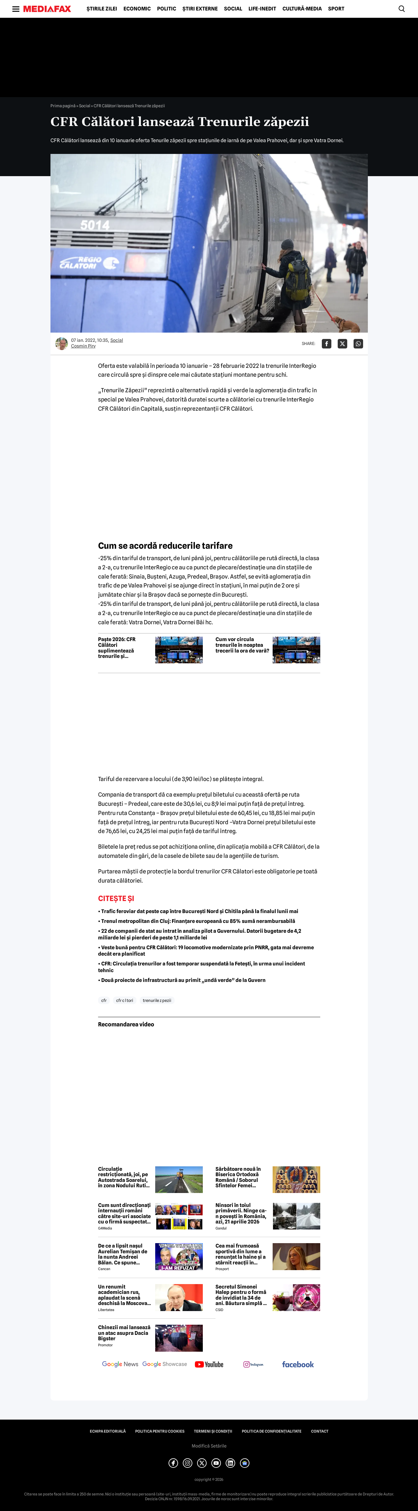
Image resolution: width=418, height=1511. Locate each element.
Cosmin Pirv (83, 345)
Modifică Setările (209, 1445)
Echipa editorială (108, 1431)
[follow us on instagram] (253, 1365)
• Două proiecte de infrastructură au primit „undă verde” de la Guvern (182, 980)
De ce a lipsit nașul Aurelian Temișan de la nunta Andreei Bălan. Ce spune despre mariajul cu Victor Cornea (122, 1254)
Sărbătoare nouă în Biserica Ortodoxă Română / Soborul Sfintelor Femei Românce (238, 1177)
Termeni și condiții (213, 1431)
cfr (104, 1000)
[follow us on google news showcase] (165, 1365)
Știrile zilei (102, 8)
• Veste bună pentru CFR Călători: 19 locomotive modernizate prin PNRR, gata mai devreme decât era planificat (206, 950)
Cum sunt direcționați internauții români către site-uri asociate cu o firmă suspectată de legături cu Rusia (124, 1214)
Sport (336, 8)
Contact (319, 1431)
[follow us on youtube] (209, 1365)
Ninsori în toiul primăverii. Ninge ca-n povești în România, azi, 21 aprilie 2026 (241, 1214)
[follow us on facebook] (298, 1365)
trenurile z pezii (157, 1000)
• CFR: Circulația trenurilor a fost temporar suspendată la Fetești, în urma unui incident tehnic (201, 967)
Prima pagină (63, 105)
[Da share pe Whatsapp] (358, 343)
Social (233, 8)
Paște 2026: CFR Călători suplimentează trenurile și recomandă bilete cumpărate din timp (122, 648)
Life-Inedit (262, 8)
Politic (166, 8)
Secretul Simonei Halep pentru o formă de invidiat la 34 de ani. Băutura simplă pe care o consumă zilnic (242, 1295)
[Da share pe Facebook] (326, 343)
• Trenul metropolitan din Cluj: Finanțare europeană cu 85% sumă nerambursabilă (196, 921)
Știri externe (200, 8)
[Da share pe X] (342, 343)
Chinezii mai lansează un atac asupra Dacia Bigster (124, 1333)
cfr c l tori (124, 1000)
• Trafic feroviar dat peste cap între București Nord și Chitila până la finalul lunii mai (198, 911)
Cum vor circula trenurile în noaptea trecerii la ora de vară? (242, 645)
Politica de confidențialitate (272, 1431)
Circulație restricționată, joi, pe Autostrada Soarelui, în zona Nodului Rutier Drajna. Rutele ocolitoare (124, 1177)
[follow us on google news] (120, 1365)
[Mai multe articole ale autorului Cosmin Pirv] (61, 343)
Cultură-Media (302, 8)
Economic (137, 8)
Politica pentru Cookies (159, 1431)
